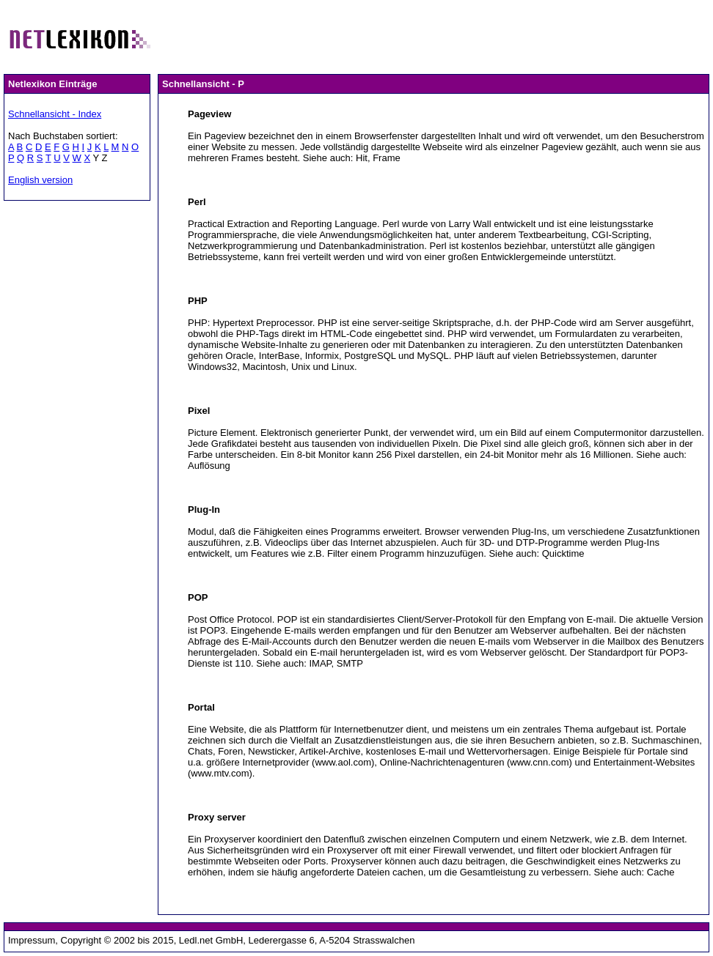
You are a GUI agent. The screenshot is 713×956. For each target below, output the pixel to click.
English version (40, 179)
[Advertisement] (433, 35)
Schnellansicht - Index (54, 113)
